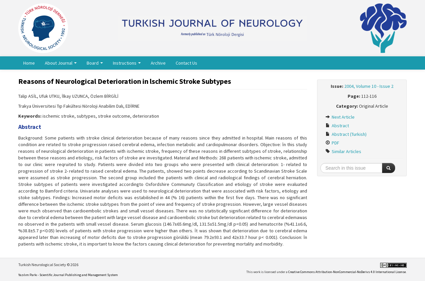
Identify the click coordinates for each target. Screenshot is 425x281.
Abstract (337, 126)
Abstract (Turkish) (346, 134)
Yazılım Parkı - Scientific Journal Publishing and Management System (68, 275)
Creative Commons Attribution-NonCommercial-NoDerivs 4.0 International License (347, 272)
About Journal (61, 63)
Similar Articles (343, 151)
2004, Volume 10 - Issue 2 (368, 86)
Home (29, 63)
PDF (332, 143)
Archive (158, 63)
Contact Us (186, 63)
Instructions (127, 63)
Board (95, 63)
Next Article (340, 117)
